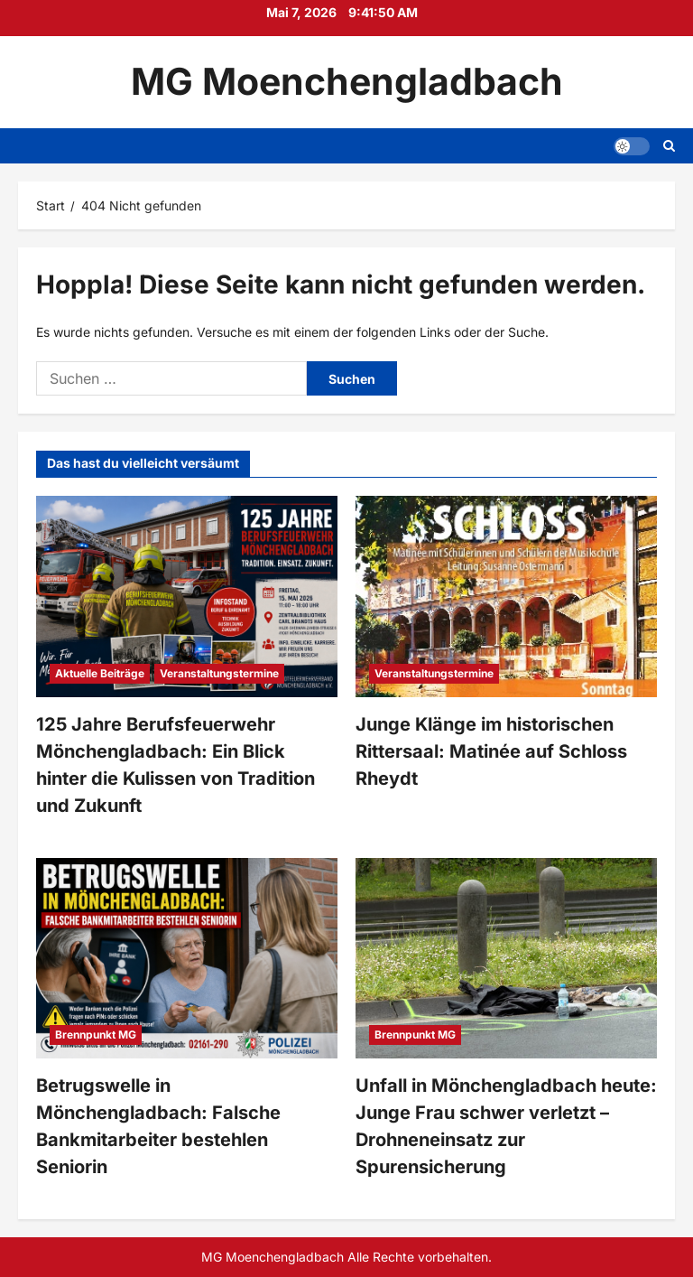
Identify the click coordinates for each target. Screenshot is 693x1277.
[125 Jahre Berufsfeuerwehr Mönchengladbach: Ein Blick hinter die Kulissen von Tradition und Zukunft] (186, 596)
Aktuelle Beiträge (99, 673)
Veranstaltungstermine (219, 673)
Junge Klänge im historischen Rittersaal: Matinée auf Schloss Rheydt (491, 751)
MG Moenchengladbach (347, 81)
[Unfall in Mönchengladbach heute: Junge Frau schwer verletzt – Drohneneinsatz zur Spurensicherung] (506, 958)
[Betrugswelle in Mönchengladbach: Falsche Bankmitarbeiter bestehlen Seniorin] (186, 958)
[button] (632, 145)
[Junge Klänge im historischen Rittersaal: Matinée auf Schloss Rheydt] (506, 596)
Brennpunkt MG (95, 1034)
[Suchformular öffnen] (669, 145)
